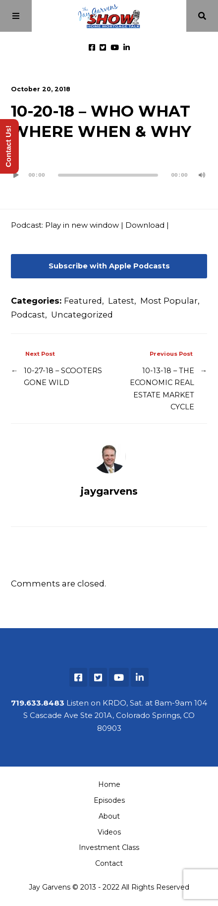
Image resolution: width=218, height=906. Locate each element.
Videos (109, 832)
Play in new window (82, 225)
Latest (121, 301)
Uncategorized (82, 315)
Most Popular (169, 301)
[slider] (108, 175)
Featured (83, 301)
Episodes (109, 800)
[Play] (16, 175)
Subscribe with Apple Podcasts (109, 265)
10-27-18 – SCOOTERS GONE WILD (63, 377)
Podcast (28, 315)
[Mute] (202, 175)
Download (144, 225)
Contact (109, 863)
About (109, 816)
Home (109, 784)
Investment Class (109, 847)
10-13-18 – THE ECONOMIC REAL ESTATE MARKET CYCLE (162, 389)
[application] (109, 171)
